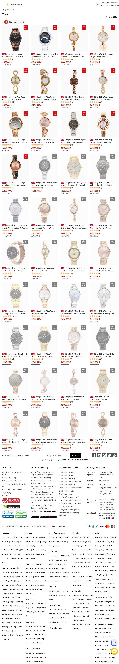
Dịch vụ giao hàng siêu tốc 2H (70, 500)
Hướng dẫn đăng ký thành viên (70, 503)
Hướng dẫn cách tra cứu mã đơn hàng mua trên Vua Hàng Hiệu (42, 473)
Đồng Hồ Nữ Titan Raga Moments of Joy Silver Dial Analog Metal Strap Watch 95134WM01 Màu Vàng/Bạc (15, 141)
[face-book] (94, 455)
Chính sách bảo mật (66, 491)
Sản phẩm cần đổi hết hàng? (41, 478)
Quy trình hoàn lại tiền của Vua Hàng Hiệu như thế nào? (42, 507)
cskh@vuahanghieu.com (108, 488)
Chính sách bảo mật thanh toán (70, 488)
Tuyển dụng (6, 493)
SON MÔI (75, 572)
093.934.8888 (112, 3)
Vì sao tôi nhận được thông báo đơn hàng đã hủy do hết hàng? (42, 493)
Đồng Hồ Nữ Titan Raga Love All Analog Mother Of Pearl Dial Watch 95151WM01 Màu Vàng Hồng (43, 98)
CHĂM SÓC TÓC (55, 605)
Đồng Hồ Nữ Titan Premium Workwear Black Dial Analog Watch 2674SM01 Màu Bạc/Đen (44, 184)
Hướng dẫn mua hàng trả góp (69, 510)
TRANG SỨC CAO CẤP (103, 597)
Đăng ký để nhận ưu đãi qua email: (15, 455)
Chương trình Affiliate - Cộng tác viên (14, 485)
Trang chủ (5, 10)
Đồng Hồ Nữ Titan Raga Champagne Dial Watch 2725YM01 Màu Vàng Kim (13, 98)
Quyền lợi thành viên (66, 506)
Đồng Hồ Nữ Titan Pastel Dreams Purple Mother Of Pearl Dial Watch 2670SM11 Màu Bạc (73, 312)
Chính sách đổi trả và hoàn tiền (70, 482)
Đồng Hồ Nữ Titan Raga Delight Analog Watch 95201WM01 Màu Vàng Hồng (101, 55)
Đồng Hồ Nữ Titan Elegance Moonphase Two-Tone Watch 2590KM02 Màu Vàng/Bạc (74, 141)
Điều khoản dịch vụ (66, 494)
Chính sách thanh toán (67, 485)
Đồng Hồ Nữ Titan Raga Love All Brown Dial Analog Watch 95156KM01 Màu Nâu (74, 98)
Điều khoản (24, 526)
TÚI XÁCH (5, 533)
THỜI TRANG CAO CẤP (10, 568)
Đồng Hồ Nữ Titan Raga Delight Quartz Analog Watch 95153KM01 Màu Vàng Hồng (13, 184)
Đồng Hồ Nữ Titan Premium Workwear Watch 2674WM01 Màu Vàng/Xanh (44, 441)
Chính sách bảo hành (66, 475)
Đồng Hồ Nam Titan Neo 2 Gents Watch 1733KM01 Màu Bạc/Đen (15, 355)
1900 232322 (114, 5)
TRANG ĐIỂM (76, 591)
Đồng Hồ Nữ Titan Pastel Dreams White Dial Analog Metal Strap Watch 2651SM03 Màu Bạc (103, 312)
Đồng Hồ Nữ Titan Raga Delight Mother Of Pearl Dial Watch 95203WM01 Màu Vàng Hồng (102, 141)
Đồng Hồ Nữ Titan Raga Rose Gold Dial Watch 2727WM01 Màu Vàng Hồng (15, 441)
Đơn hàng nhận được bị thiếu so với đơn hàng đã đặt (42, 482)
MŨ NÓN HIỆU (31, 622)
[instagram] (99, 455)
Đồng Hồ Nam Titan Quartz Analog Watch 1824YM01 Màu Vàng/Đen (14, 312)
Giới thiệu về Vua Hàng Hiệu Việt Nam (14, 473)
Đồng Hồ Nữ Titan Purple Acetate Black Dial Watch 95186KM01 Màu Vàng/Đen (14, 269)
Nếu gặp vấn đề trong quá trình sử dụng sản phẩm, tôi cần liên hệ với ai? (43, 500)
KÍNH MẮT (52, 587)
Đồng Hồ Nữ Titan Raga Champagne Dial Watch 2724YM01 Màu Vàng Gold (42, 269)
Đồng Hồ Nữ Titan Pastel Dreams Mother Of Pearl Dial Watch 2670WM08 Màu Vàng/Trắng (43, 312)
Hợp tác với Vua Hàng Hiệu (12, 481)
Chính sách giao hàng (67, 478)
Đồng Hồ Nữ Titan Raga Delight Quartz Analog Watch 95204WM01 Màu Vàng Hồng (43, 226)
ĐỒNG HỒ (29, 599)
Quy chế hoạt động (9, 478)
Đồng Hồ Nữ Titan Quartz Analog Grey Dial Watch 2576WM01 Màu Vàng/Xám (73, 398)
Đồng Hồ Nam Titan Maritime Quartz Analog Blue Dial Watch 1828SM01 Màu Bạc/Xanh (44, 55)
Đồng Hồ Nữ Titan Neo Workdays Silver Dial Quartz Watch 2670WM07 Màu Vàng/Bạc (74, 355)
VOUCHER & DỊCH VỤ (33, 564)
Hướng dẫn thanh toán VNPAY (13, 489)
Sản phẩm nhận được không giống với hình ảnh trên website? (43, 488)
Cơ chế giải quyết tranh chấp (69, 497)
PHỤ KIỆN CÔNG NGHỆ (57, 533)
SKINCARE (29, 533)
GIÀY (97, 533)
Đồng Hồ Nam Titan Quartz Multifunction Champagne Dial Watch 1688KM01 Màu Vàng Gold (74, 269)
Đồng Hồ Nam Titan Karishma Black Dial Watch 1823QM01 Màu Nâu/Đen (12, 55)
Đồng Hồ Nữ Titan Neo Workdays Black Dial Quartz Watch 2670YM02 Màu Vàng (42, 355)
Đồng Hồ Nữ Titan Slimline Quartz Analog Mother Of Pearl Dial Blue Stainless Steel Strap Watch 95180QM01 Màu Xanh (14, 226)
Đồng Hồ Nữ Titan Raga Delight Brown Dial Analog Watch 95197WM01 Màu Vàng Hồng (73, 226)
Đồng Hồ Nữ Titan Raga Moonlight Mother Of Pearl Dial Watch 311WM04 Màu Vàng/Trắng (44, 398)
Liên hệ (5, 496)
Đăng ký (75, 455)
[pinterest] (104, 455)
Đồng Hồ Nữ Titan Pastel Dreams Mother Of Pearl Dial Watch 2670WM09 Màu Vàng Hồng (101, 269)
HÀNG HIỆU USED (55, 628)
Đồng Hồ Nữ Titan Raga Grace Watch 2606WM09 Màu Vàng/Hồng (43, 141)
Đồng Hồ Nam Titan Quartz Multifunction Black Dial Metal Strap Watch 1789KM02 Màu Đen (103, 184)
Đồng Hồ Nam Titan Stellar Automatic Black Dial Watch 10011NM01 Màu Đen (102, 355)
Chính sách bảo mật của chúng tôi (75, 460)
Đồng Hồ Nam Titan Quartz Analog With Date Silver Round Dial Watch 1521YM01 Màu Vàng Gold (73, 184)
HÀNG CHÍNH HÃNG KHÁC (105, 624)
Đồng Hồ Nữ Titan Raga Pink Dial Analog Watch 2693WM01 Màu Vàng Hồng (74, 55)
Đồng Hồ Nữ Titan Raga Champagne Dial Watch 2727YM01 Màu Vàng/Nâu (101, 441)
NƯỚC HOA (53, 552)
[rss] (114, 455)
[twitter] (109, 455)
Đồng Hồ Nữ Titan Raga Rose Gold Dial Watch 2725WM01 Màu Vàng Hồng (74, 441)
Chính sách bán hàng (66, 472)
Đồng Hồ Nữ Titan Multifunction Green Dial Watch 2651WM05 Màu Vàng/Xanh (14, 398)
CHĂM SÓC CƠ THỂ (33, 649)
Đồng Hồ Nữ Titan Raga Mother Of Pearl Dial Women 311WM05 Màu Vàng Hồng (101, 98)
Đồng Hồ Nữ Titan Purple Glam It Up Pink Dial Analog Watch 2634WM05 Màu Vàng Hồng (102, 226)
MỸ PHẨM (75, 533)
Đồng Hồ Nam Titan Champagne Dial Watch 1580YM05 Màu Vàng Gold (100, 398)
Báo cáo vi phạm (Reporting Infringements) (69, 514)
